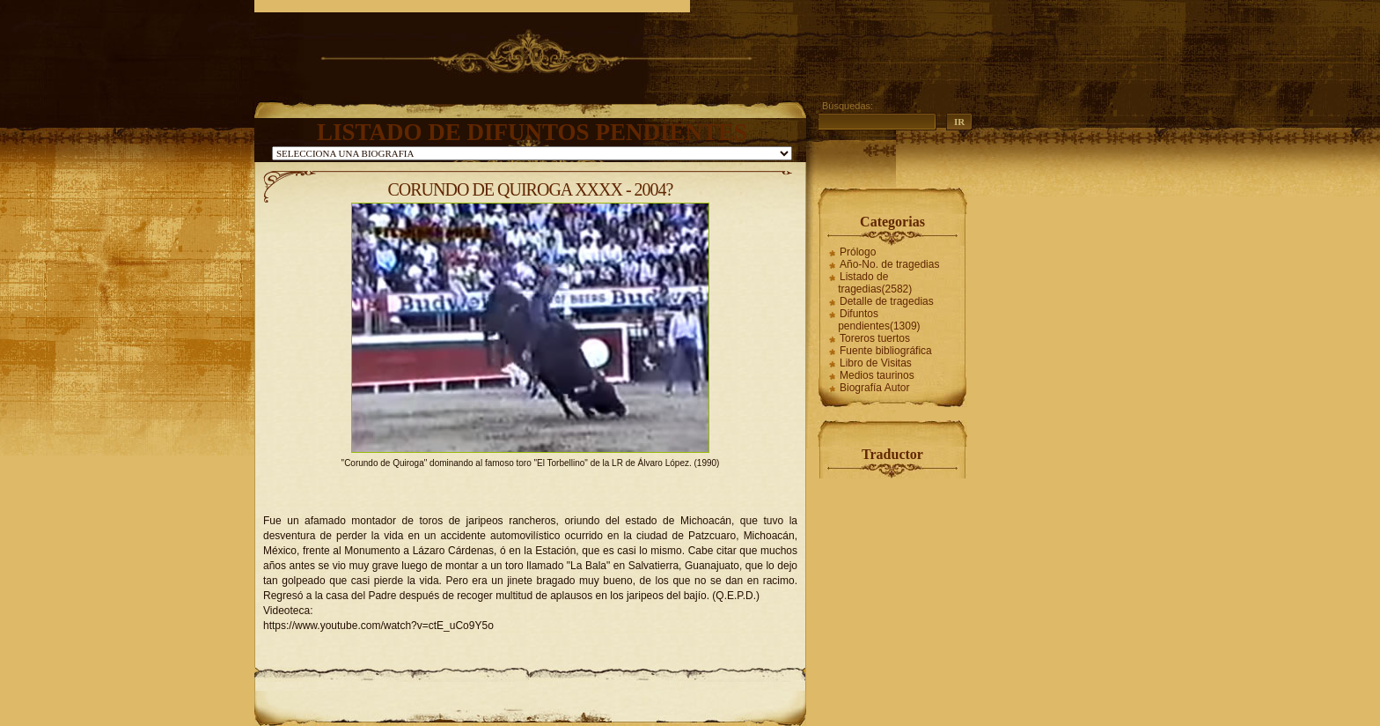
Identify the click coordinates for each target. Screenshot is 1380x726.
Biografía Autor (874, 388)
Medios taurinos (877, 375)
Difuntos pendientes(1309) (879, 319)
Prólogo (858, 252)
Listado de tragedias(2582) (875, 282)
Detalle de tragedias (887, 301)
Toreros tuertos (875, 338)
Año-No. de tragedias (889, 264)
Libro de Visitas (876, 363)
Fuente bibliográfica (886, 350)
